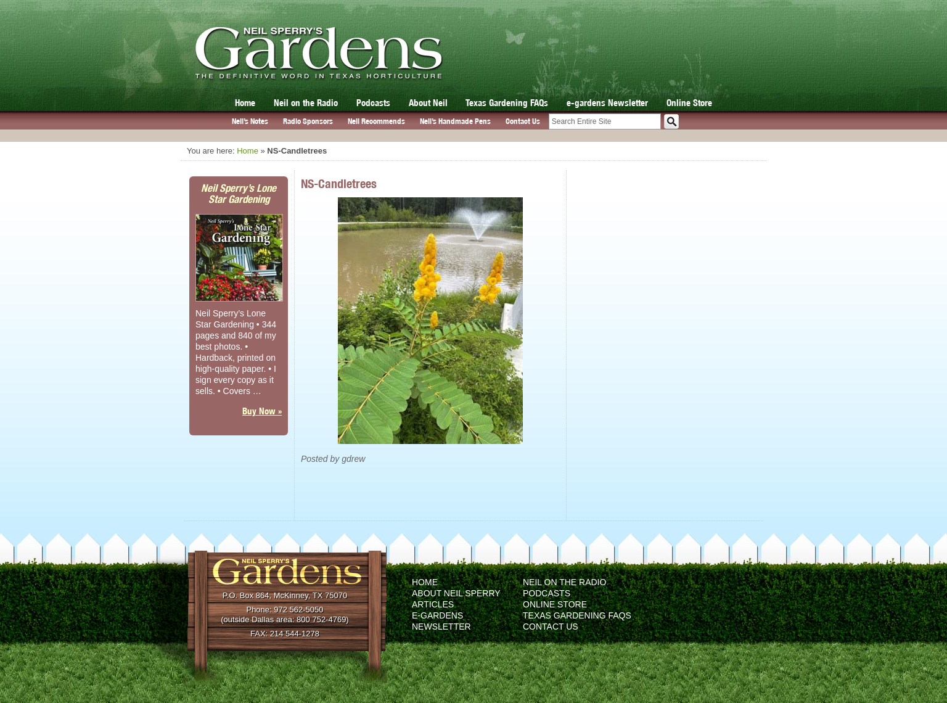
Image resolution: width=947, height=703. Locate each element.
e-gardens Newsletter (607, 102)
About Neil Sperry (456, 593)
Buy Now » (262, 411)
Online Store (689, 102)
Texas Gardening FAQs (506, 102)
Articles (433, 604)
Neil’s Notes (250, 121)
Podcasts (373, 102)
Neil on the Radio (306, 102)
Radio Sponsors (308, 121)
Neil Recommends (376, 121)
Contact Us (523, 121)
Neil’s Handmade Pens (455, 121)
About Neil (428, 102)
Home (245, 102)
